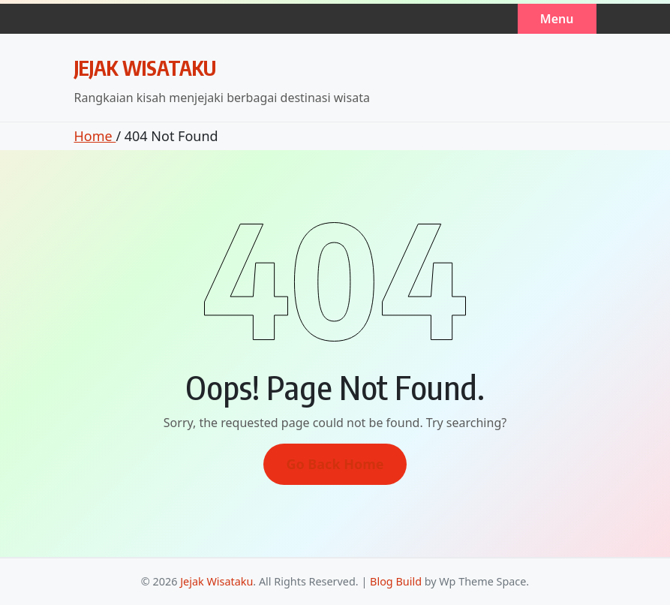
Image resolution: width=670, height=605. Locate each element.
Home (95, 136)
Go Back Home (334, 464)
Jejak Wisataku (145, 67)
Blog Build (396, 581)
